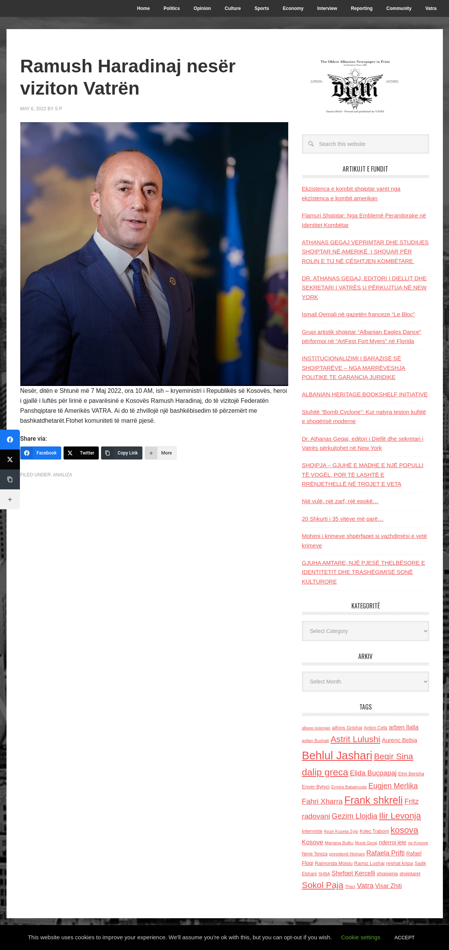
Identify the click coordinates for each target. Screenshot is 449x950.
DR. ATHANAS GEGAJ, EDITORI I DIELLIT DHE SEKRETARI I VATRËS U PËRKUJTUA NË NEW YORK (364, 287)
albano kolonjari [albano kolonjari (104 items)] (316, 728)
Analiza (62, 474)
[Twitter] (81, 452)
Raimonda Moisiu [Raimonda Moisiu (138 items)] (334, 863)
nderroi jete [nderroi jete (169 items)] (393, 842)
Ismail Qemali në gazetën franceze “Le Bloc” (358, 314)
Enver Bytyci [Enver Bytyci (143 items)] (316, 787)
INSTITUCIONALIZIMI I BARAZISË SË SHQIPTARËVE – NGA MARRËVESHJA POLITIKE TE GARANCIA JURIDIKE (354, 367)
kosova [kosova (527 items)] (404, 830)
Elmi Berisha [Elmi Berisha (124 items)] (411, 774)
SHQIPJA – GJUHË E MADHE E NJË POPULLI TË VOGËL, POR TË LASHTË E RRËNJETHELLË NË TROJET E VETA (363, 474)
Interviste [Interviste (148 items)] (312, 831)
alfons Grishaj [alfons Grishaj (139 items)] (347, 728)
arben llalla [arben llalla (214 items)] (404, 727)
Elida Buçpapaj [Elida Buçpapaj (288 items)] (373, 773)
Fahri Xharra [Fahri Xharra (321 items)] (322, 801)
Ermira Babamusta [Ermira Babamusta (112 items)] (349, 787)
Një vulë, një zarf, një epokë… (340, 501)
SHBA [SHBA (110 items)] (324, 874)
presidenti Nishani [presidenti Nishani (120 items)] (347, 853)
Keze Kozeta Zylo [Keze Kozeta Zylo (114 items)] (341, 831)
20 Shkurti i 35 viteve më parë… (343, 518)
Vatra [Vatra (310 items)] (365, 885)
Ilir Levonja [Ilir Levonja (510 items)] (400, 816)
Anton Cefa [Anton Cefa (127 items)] (375, 728)
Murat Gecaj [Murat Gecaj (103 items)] (366, 842)
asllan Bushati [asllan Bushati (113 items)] (315, 740)
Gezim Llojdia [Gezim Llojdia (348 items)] (354, 816)
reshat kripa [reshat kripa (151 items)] (399, 863)
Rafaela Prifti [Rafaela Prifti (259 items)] (385, 853)
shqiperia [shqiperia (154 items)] (387, 873)
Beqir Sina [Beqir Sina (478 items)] (393, 756)
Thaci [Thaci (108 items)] (350, 886)
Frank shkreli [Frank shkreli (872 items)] (373, 800)
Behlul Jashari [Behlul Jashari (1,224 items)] (337, 755)
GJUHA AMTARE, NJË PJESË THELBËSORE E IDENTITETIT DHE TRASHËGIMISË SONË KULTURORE (363, 572)
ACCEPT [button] (405, 937)
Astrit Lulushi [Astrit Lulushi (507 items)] (355, 739)
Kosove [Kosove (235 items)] (312, 842)
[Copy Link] (121, 452)
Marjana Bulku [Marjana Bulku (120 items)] (339, 842)
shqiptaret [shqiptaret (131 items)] (410, 873)
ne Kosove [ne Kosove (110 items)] (418, 842)
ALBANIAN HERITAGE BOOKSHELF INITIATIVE (365, 394)
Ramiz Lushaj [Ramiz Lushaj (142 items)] (369, 863)
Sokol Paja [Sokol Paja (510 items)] (322, 885)
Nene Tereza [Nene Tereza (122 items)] (315, 854)
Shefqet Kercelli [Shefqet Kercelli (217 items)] (353, 873)
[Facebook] (40, 452)
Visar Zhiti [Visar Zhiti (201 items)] (388, 886)
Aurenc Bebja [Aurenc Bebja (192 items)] (399, 740)
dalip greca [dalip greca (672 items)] (325, 772)
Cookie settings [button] (360, 937)
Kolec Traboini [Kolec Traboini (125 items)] (374, 831)
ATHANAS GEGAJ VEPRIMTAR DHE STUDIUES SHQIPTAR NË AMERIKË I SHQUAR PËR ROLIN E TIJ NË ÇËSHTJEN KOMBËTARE (365, 251)
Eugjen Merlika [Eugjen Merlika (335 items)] (393, 786)
